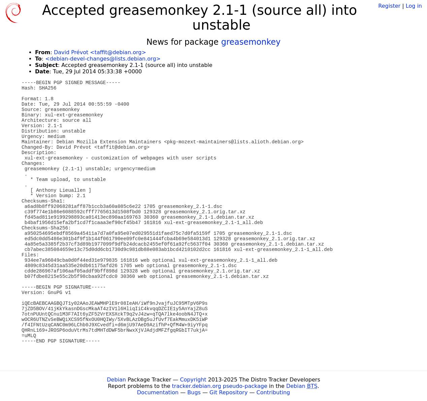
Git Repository (228, 392)
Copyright (193, 379)
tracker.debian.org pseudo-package (219, 386)
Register (389, 6)
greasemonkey (251, 42)
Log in (414, 6)
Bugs (194, 392)
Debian (116, 379)
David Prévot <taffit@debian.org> (100, 52)
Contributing (273, 392)
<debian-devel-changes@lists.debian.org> (103, 59)
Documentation (157, 392)
